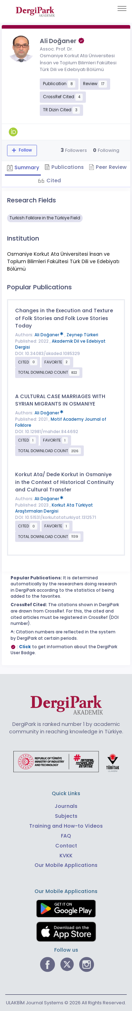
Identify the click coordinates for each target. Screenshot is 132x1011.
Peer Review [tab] (108, 167)
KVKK (66, 855)
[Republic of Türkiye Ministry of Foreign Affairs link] (66, 761)
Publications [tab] (64, 167)
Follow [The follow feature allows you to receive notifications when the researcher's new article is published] (25, 150)
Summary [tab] (23, 167)
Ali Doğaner (49, 335)
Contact (66, 845)
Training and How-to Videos (66, 825)
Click (25, 647)
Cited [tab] (53, 180)
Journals (66, 806)
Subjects (66, 816)
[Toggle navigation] (122, 8)
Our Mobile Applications (66, 865)
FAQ (66, 835)
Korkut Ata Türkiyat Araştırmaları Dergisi (54, 508)
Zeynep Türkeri (82, 335)
